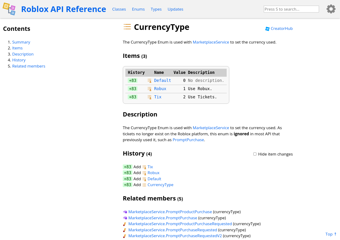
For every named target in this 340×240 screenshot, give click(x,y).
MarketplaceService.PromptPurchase (160, 217)
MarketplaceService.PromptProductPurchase (167, 211)
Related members (28, 66)
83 (134, 80)
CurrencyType (157, 184)
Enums (138, 9)
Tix (158, 97)
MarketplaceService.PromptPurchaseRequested (170, 229)
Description (23, 54)
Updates (175, 9)
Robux (160, 88)
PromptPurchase (188, 139)
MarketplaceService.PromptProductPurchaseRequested (177, 223)
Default (162, 80)
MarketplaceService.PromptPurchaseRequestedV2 (172, 235)
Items (17, 48)
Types (156, 9)
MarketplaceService (211, 42)
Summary (21, 42)
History (19, 60)
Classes (119, 9)
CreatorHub (279, 28)
